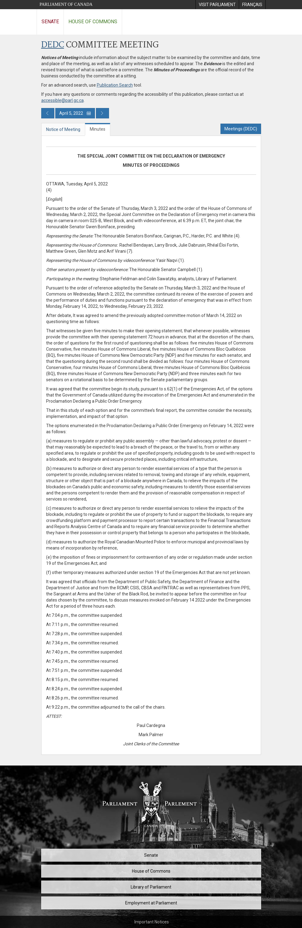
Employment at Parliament (151, 902)
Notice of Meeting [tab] (63, 129)
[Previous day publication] (47, 113)
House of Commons (92, 21)
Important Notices (151, 921)
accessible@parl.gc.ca (62, 100)
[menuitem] (217, 4)
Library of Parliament (151, 887)
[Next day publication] (102, 113)
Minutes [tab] (97, 129)
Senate (50, 21)
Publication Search (115, 85)
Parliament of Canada (66, 4)
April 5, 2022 (75, 113)
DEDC (52, 45)
